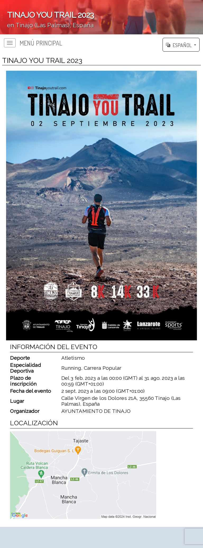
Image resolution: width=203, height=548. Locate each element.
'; (101, 17)
